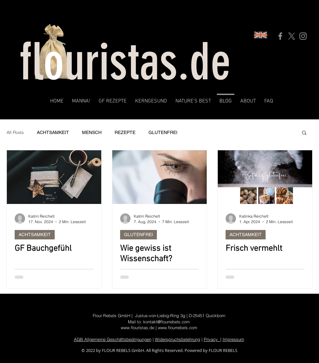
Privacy (212, 339)
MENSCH (92, 132)
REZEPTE (125, 132)
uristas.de (147, 62)
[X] (292, 36)
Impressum (233, 339)
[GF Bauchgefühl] (54, 177)
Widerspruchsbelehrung (177, 339)
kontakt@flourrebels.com (166, 321)
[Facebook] (280, 36)
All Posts (15, 132)
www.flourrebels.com (177, 327)
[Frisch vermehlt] (265, 177)
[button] (304, 133)
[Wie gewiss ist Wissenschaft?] (159, 177)
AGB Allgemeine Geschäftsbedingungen (112, 339)
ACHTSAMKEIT (53, 132)
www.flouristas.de (137, 327)
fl (31, 62)
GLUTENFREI (162, 132)
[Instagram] (303, 36)
